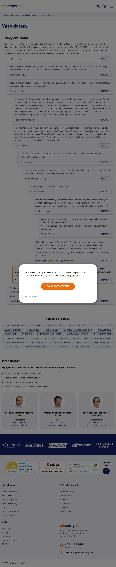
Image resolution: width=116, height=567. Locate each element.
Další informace (31, 296)
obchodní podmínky (70, 275)
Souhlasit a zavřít (58, 286)
